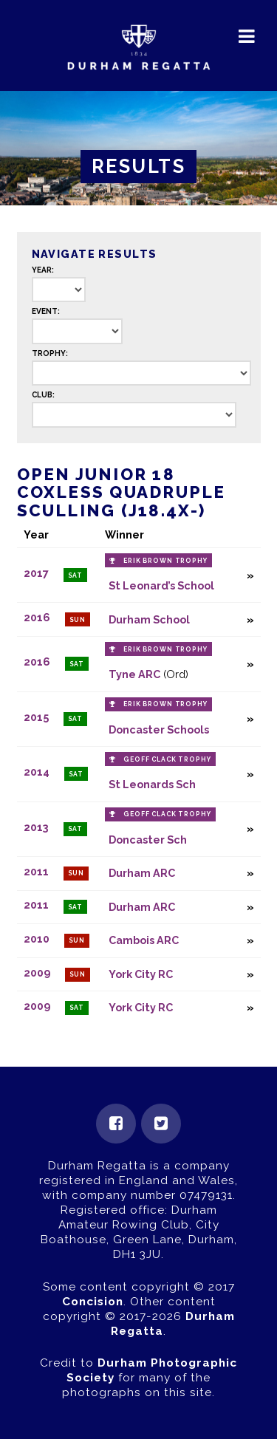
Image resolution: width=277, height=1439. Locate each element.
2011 (36, 871)
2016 (37, 618)
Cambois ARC (144, 940)
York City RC (141, 974)
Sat (75, 575)
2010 (36, 938)
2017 (36, 573)
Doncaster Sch (148, 839)
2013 (36, 827)
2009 (37, 972)
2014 (36, 772)
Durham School (149, 619)
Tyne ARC (134, 674)
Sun (77, 619)
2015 (36, 717)
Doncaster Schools (159, 729)
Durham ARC (142, 873)
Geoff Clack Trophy (167, 759)
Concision (92, 1301)
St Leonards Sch (152, 784)
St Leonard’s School (161, 585)
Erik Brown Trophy (165, 560)
